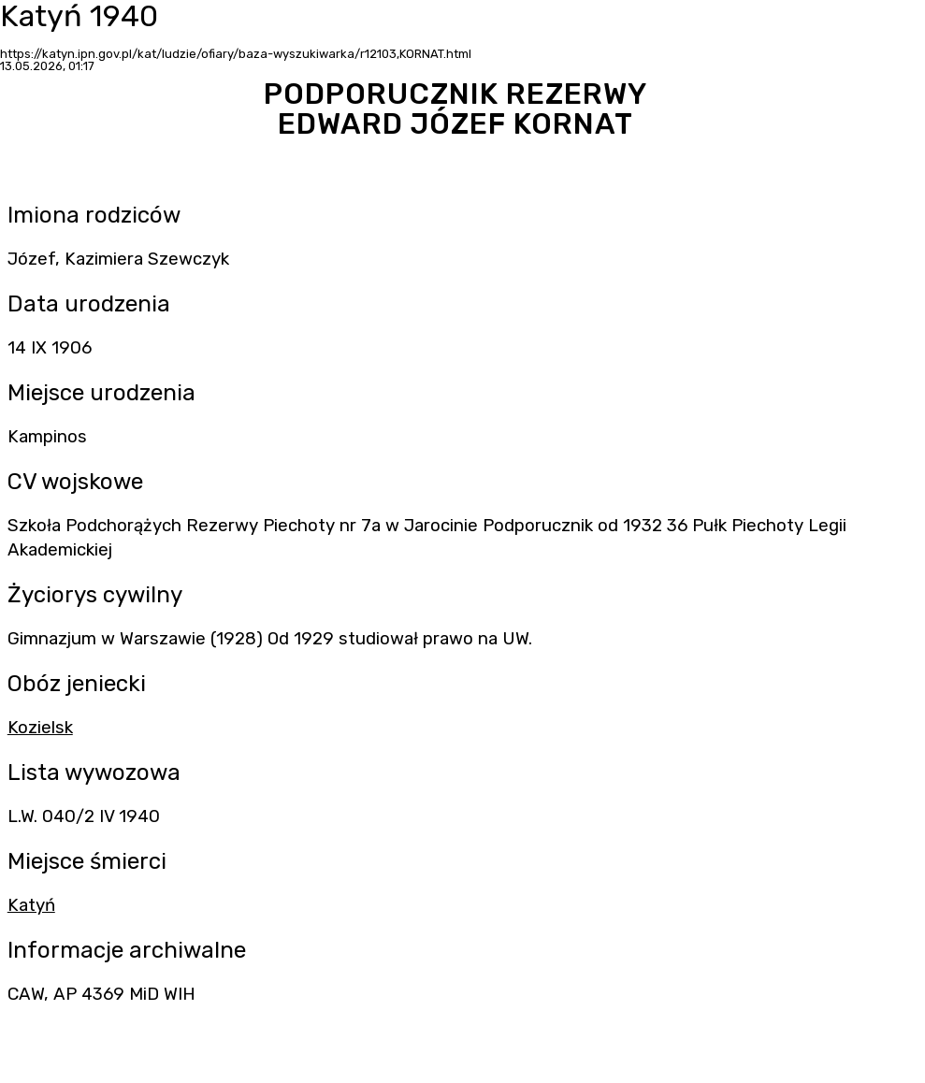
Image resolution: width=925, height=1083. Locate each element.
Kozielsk (40, 727)
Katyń (31, 905)
